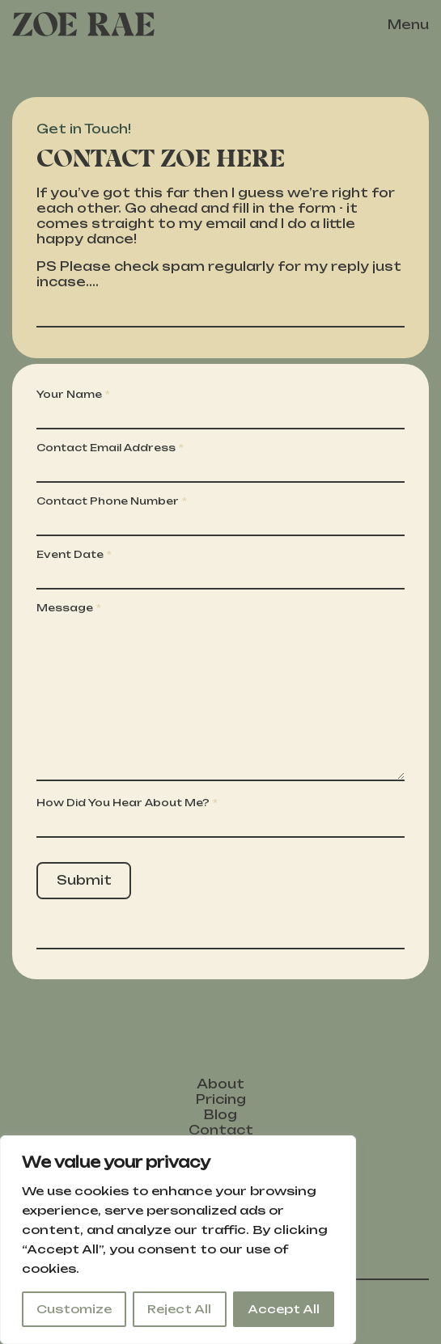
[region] (178, 1239)
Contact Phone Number (107, 501)
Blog (220, 1114)
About (220, 1084)
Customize (74, 1309)
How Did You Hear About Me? (123, 803)
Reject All (179, 1309)
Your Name (69, 394)
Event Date (70, 554)
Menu (408, 24)
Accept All (284, 1309)
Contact (221, 1130)
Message (64, 608)
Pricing (221, 1099)
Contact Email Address (106, 448)
